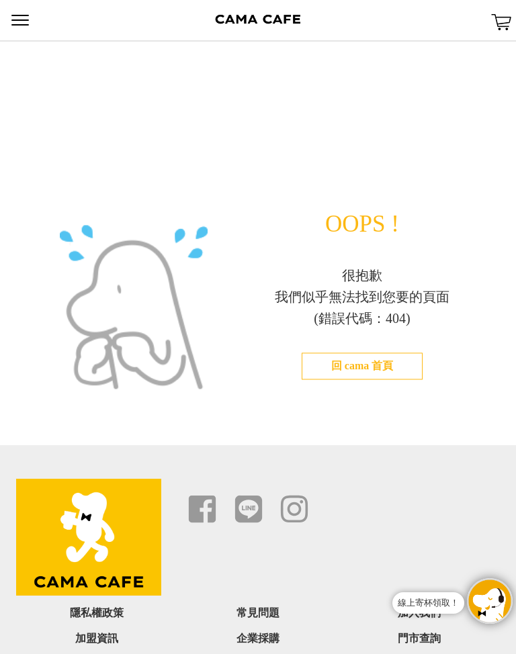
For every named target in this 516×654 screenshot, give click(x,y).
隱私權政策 (97, 612)
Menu (20, 20)
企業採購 (258, 638)
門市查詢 (419, 638)
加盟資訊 (96, 638)
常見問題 (258, 612)
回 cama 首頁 (362, 365)
